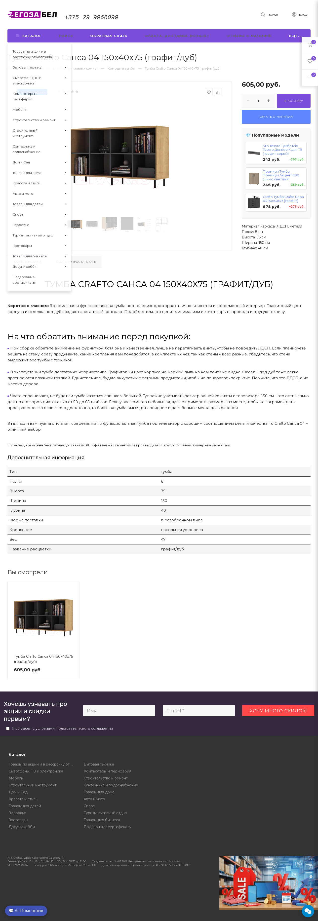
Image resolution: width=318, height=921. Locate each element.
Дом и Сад (18, 792)
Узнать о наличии (276, 116)
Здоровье (17, 813)
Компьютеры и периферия (107, 771)
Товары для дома (99, 792)
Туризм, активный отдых (105, 813)
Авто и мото (94, 799)
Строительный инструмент (32, 785)
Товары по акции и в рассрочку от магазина (43, 764)
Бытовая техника (99, 764)
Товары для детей (25, 806)
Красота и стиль (23, 799)
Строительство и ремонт (106, 778)
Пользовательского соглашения (84, 728)
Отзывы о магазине (249, 36)
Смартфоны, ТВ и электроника (36, 771)
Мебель (16, 778)
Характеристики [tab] (27, 262)
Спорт (89, 806)
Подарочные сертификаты (107, 827)
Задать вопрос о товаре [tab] (75, 262)
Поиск (66, 36)
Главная (14, 68)
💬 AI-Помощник (26, 910)
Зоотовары (18, 820)
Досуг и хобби (22, 827)
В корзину (293, 101)
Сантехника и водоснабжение (111, 785)
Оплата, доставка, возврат (177, 36)
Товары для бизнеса (102, 820)
